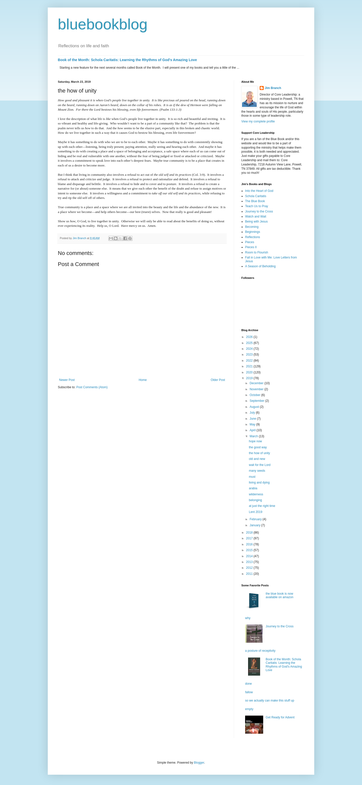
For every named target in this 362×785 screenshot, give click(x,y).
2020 (250, 372)
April (253, 430)
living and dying (259, 482)
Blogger (199, 762)
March (254, 436)
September (257, 401)
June (253, 418)
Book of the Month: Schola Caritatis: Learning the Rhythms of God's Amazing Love (127, 60)
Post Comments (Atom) (92, 387)
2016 (250, 544)
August (255, 407)
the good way (258, 447)
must (252, 476)
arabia (253, 488)
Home (143, 380)
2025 (250, 343)
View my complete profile (258, 121)
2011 (250, 574)
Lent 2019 (255, 512)
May (253, 424)
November (257, 389)
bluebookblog (103, 24)
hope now (255, 441)
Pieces (249, 242)
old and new (257, 459)
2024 (250, 349)
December (257, 383)
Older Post (218, 380)
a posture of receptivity (260, 650)
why (247, 618)
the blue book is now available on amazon (279, 595)
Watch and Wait (255, 216)
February (256, 519)
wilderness (256, 494)
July (253, 412)
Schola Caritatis (255, 196)
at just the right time (262, 506)
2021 (250, 366)
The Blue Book (255, 201)
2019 (250, 378)
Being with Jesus (256, 221)
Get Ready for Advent (280, 717)
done (248, 683)
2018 (250, 532)
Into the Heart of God (259, 191)
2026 (250, 337)
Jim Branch (273, 88)
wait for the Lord (259, 465)
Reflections (252, 237)
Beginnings (252, 232)
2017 (250, 538)
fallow (249, 692)
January (255, 525)
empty (249, 709)
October (255, 395)
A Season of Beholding (260, 266)
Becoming (251, 227)
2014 (250, 556)
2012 (250, 568)
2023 (250, 354)
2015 (250, 550)
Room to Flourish (256, 252)
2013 (250, 562)
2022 (250, 360)
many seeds (257, 470)
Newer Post (67, 380)
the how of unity (259, 453)
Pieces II (251, 247)
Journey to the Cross (259, 211)
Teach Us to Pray (256, 206)
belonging (255, 500)
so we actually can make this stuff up (269, 700)
